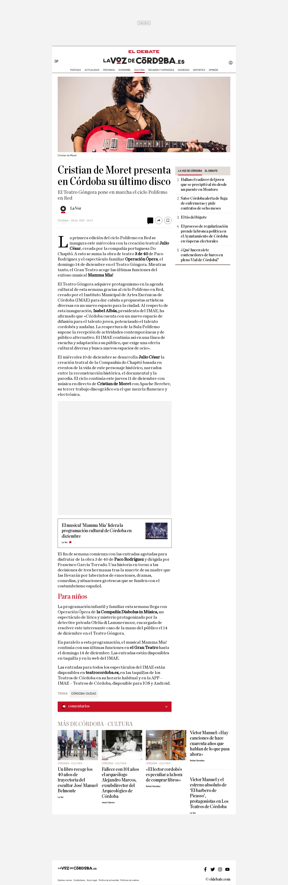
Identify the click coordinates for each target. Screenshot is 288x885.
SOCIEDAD (183, 70)
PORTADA (75, 70)
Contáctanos (79, 880)
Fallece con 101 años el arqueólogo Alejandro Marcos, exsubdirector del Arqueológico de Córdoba (120, 783)
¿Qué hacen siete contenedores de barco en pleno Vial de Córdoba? (202, 255)
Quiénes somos (65, 880)
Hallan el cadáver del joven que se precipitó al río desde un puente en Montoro (204, 184)
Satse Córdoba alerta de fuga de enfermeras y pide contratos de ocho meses (204, 203)
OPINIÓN (213, 70)
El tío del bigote (194, 217)
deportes (199, 70)
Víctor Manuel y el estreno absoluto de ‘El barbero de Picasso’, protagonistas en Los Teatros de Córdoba (209, 793)
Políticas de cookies (129, 880)
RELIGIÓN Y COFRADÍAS (161, 70)
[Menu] (55, 55)
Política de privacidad (109, 880)
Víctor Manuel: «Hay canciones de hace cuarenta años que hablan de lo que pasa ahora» (210, 743)
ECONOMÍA (125, 70)
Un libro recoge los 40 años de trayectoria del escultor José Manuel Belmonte (78, 780)
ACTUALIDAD (92, 70)
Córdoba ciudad (83, 693)
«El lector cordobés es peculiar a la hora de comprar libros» (164, 775)
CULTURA (139, 70)
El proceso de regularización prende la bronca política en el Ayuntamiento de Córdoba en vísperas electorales (204, 233)
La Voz (75, 208)
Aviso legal (92, 880)
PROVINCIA (109, 70)
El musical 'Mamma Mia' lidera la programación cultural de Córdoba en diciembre (97, 531)
